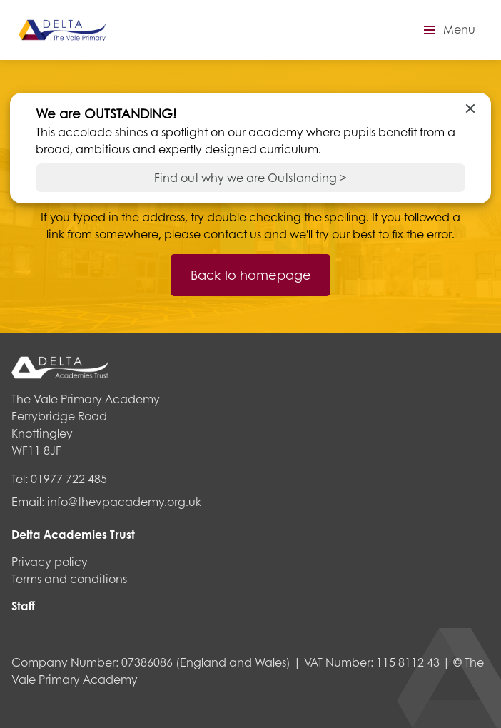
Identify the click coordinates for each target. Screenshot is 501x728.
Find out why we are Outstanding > (250, 177)
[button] (447, 30)
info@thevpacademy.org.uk (124, 501)
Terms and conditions (69, 578)
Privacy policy (49, 561)
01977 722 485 (69, 478)
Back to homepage (251, 275)
